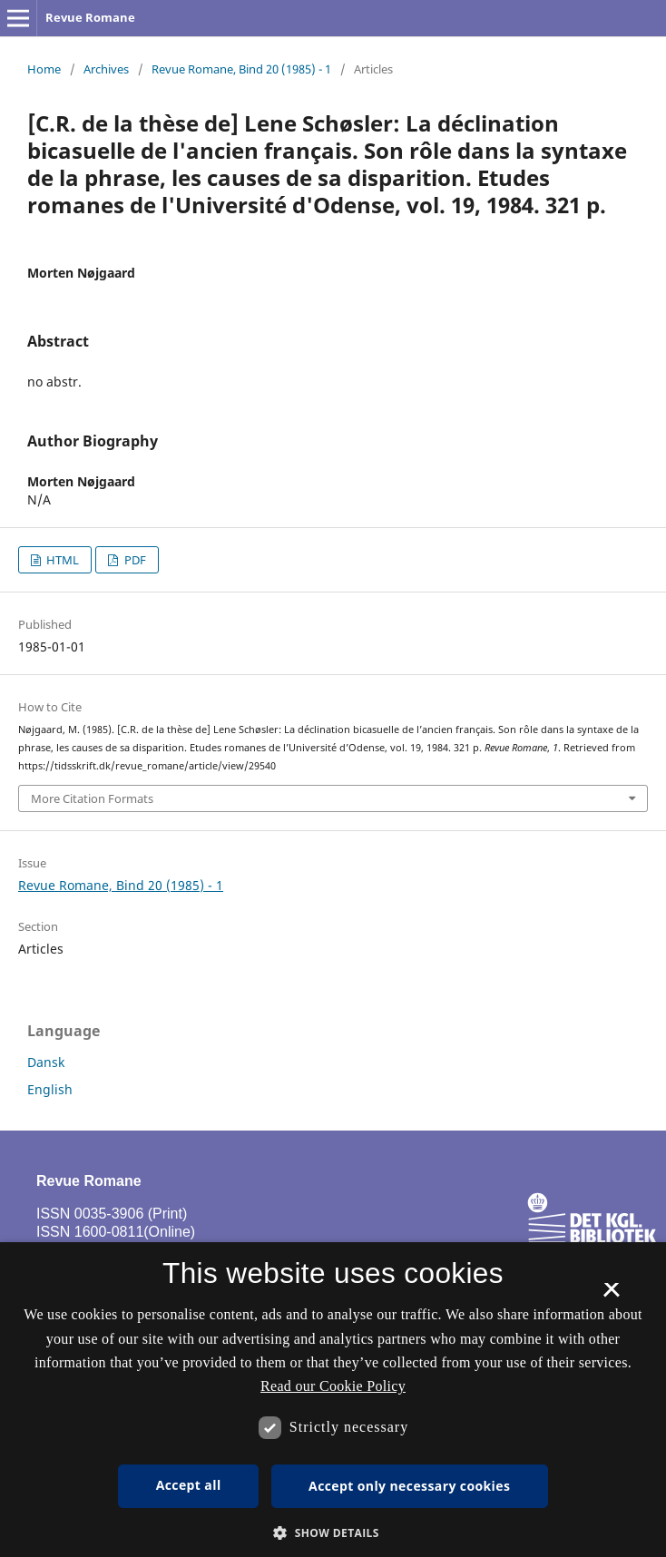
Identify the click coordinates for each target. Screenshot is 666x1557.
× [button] (611, 1295)
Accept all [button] (188, 1484)
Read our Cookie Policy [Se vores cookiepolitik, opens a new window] (333, 1386)
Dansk (45, 1062)
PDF (134, 560)
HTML (61, 560)
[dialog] (333, 1399)
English (50, 1089)
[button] (333, 1533)
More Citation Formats (92, 798)
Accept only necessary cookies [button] (409, 1485)
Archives (106, 69)
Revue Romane (90, 17)
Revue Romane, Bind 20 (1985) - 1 (241, 69)
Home (44, 69)
